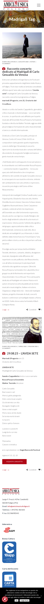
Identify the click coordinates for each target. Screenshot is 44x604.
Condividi (32, 309)
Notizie (32, 61)
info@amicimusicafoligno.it (19, 506)
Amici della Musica (10, 61)
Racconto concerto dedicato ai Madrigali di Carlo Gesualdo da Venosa (20, 71)
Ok (16, 600)
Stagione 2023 (32, 346)
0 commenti (6, 63)
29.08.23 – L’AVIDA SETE (22, 353)
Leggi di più (25, 600)
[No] (41, 596)
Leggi (5, 309)
